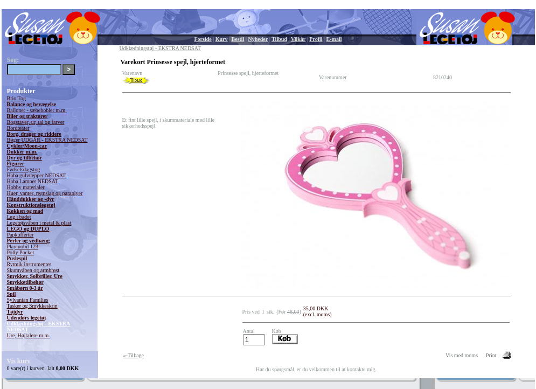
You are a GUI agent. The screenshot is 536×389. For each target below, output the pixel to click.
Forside (203, 39)
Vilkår (298, 39)
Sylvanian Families (27, 300)
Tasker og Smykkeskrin (32, 306)
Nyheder (258, 39)
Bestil (238, 39)
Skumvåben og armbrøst (33, 270)
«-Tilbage (133, 355)
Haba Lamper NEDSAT (33, 181)
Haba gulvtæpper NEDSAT (36, 175)
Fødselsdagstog (23, 169)
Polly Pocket (20, 252)
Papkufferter (20, 235)
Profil (315, 39)
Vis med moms (461, 355)
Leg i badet (19, 217)
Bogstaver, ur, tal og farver (36, 122)
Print (491, 355)
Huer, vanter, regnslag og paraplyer (45, 193)
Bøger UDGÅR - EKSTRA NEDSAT (47, 140)
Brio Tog (16, 98)
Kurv (221, 39)
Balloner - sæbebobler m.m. (37, 110)
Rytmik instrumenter (29, 264)
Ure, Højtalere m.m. (28, 335)
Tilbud (279, 39)
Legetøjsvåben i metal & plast (39, 223)
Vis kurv (19, 361)
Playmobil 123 (23, 246)
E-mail (334, 39)
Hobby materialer (26, 187)
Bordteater (18, 128)
